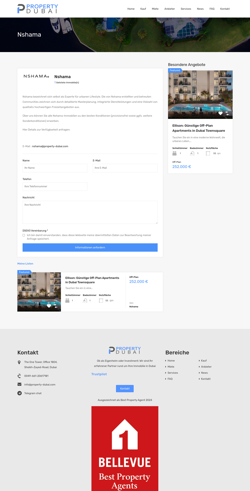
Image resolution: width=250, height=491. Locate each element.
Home (131, 8)
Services (186, 8)
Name (26, 159)
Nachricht (29, 196)
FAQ (212, 8)
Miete (155, 8)
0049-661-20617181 (36, 374)
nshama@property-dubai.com (50, 145)
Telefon (27, 177)
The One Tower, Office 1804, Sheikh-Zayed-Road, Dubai (40, 363)
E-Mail (96, 159)
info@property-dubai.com (39, 383)
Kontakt (225, 8)
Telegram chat (32, 391)
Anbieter (169, 8)
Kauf (143, 8)
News (200, 8)
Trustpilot (99, 373)
